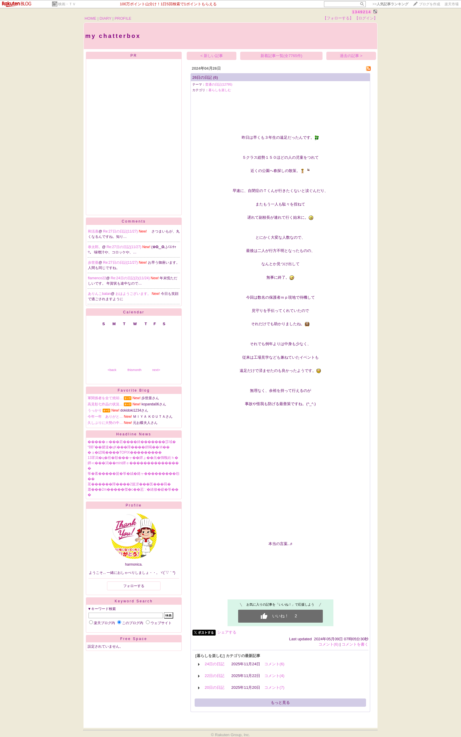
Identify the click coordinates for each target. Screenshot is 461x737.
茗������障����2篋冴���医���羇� (129, 484)
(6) (215, 77)
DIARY (105, 18)
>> (390, 4)
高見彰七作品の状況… (105, 404)
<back (112, 370)
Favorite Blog (134, 390)
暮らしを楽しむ (219, 90)
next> (156, 370)
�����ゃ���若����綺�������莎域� (132, 442)
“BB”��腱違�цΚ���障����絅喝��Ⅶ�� (129, 447)
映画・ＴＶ (67, 4)
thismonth (134, 370)
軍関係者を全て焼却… (105, 398)
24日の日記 (214, 664)
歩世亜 (93, 262)
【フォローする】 (338, 18)
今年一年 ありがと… (105, 417)
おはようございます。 (134, 294)
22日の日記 (214, 676)
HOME (90, 18)
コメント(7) (274, 687)
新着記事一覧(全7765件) (281, 56)
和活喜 (93, 231)
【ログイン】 (366, 18)
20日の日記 (214, 687)
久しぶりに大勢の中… (105, 423)
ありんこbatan (99, 294)
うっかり (95, 410)
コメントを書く (355, 644)
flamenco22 (97, 278)
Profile (134, 505)
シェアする (226, 632)
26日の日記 (202, 77)
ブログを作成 (429, 4)
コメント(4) (274, 676)
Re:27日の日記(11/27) (121, 231)
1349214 (361, 12)
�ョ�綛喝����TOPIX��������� (125, 452)
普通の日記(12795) (218, 84)
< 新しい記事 (212, 56)
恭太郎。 (95, 247)
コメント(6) (328, 644)
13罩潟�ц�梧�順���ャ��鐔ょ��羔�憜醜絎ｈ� (133, 458)
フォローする (133, 586)
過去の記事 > (351, 56)
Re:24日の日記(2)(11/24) (131, 278)
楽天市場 (452, 4)
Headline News (133, 434)
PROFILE (123, 18)
